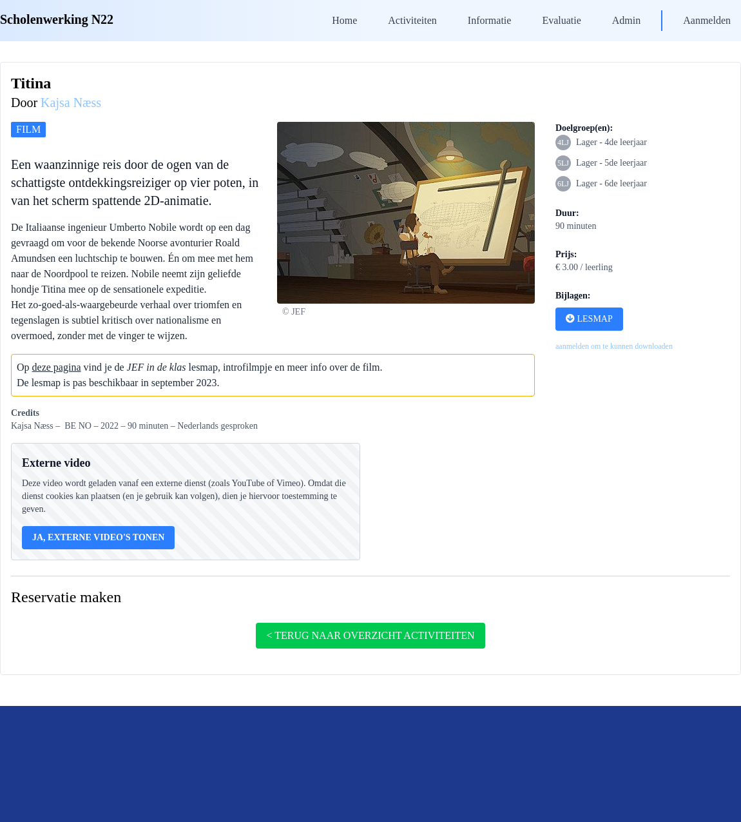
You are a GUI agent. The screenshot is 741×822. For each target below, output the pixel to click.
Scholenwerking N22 (56, 19)
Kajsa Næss (71, 102)
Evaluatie (561, 20)
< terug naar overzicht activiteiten (370, 635)
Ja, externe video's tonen (98, 537)
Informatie (490, 20)
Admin (626, 20)
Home (344, 20)
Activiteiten (412, 20)
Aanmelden (707, 20)
